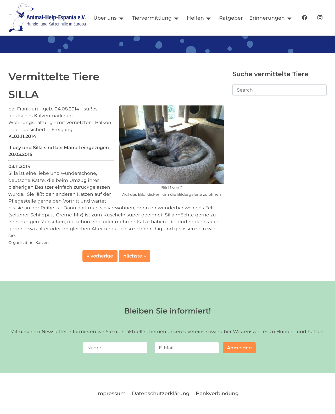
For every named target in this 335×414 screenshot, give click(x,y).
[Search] (279, 90)
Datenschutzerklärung (160, 393)
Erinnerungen (267, 18)
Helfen (195, 18)
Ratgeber (231, 18)
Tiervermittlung (152, 18)
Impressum (111, 393)
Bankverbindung (217, 393)
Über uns (105, 18)
